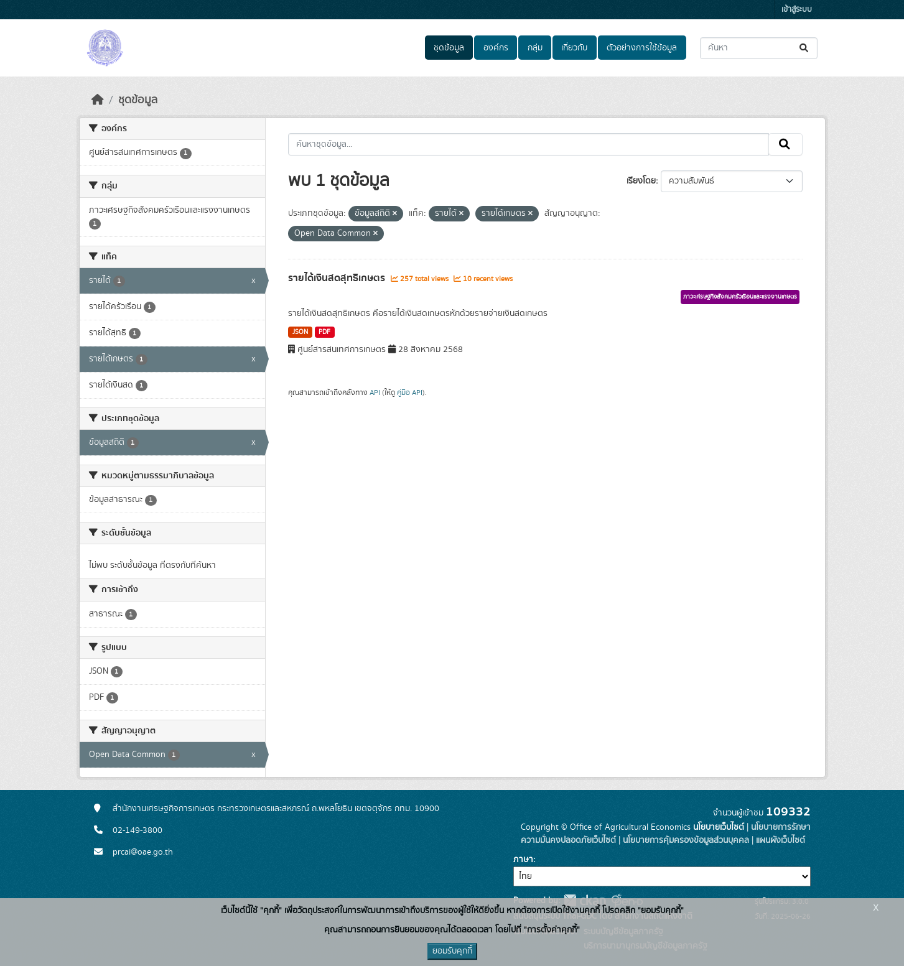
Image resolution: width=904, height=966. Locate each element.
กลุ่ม (535, 48)
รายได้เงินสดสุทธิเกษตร (338, 278)
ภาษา (523, 859)
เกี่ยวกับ (574, 48)
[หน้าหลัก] (97, 100)
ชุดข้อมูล (449, 48)
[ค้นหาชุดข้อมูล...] (759, 48)
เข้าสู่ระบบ (796, 10)
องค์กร (495, 48)
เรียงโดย (641, 181)
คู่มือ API (409, 392)
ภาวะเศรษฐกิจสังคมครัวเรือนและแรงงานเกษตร (740, 296)
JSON (300, 332)
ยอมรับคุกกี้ (452, 951)
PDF (324, 332)
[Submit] (804, 48)
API (375, 392)
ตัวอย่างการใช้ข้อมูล (642, 48)
